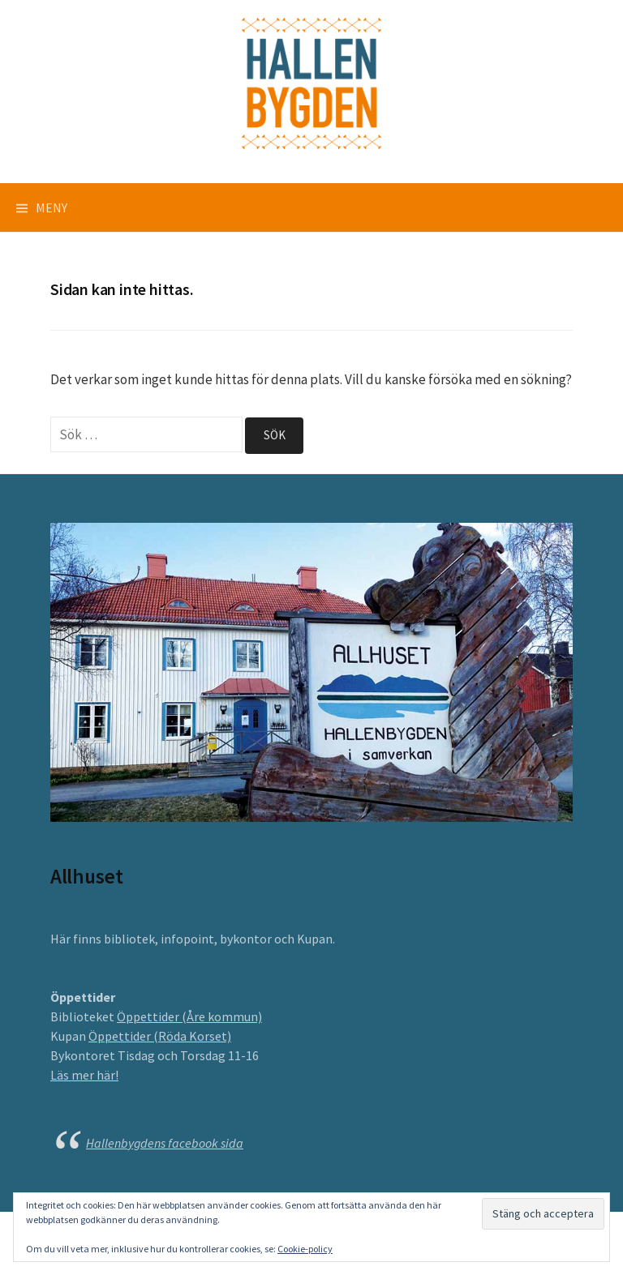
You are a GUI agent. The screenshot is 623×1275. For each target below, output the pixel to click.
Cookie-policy (305, 1249)
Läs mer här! (84, 1075)
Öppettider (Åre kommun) (189, 1016)
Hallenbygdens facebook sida (164, 1143)
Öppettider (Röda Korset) (159, 1036)
